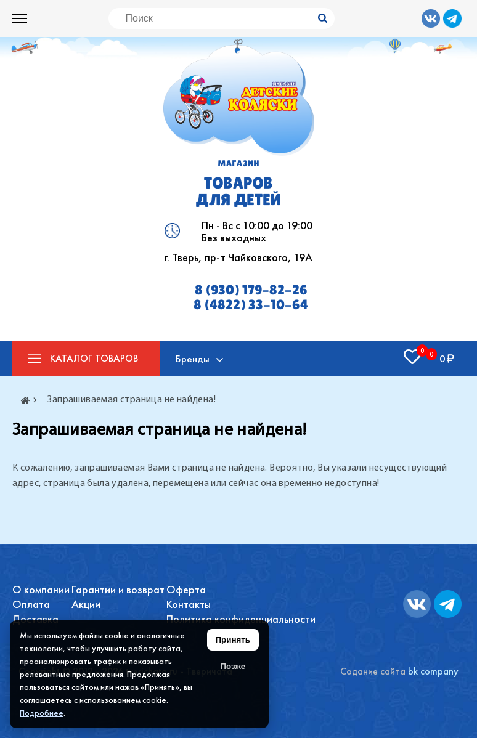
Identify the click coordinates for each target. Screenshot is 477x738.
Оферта (186, 589)
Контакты (188, 604)
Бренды (193, 358)
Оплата (31, 604)
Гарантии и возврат (118, 589)
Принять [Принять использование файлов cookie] (233, 639)
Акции (85, 604)
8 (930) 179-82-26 (251, 290)
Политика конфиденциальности (241, 619)
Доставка (35, 619)
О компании (41, 589)
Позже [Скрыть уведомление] (232, 666)
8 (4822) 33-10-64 (251, 305)
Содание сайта (373, 671)
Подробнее (41, 712)
